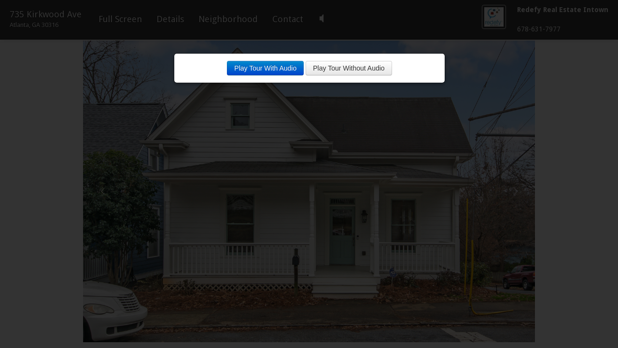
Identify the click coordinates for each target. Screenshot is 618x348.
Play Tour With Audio (265, 68)
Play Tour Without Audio (348, 68)
